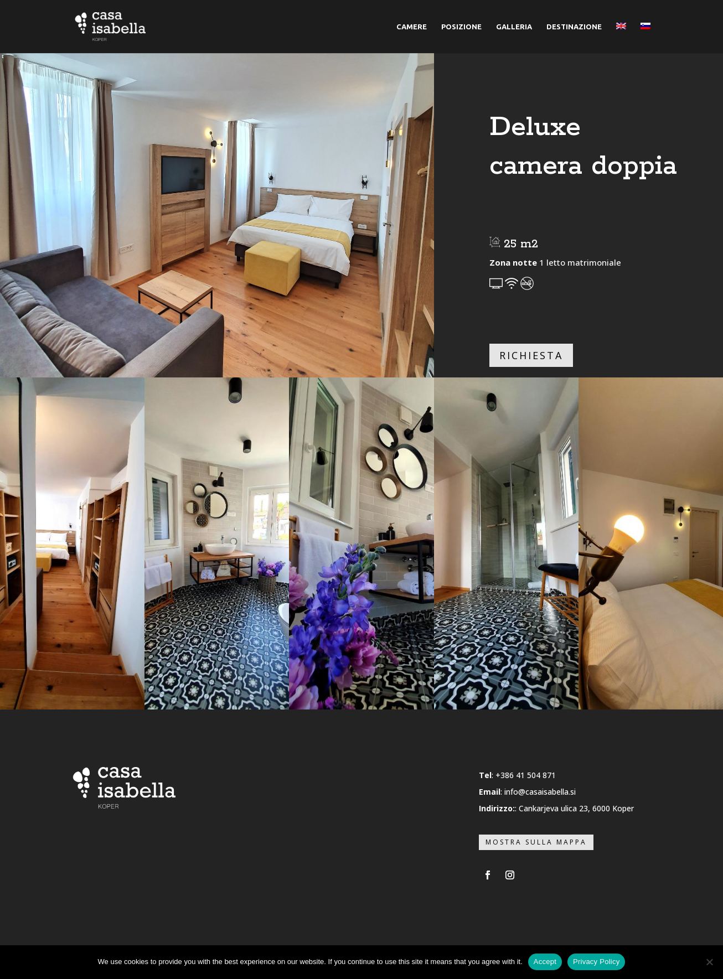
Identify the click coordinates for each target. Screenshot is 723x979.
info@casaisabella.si (540, 791)
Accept (545, 961)
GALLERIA (514, 26)
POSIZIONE (461, 26)
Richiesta (531, 355)
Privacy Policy (596, 961)
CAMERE (411, 26)
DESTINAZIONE (574, 26)
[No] (709, 961)
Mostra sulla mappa (536, 842)
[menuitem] (621, 38)
